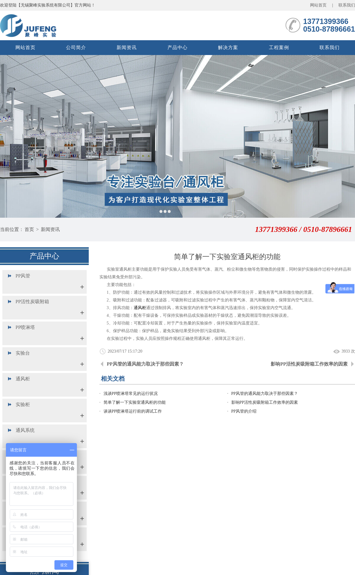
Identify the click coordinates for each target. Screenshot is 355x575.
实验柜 (23, 404)
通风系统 (25, 430)
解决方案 (228, 47)
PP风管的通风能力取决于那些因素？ (145, 363)
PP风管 (23, 275)
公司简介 (76, 47)
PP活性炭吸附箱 (32, 301)
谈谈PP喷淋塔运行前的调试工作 (133, 411)
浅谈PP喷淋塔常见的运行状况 (131, 393)
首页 (29, 229)
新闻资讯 (127, 47)
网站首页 (318, 5)
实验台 (23, 353)
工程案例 (279, 47)
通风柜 (23, 378)
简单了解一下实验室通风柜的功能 (135, 402)
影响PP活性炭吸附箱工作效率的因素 (309, 363)
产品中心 (177, 47)
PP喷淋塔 (25, 327)
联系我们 (346, 5)
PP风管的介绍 (244, 411)
